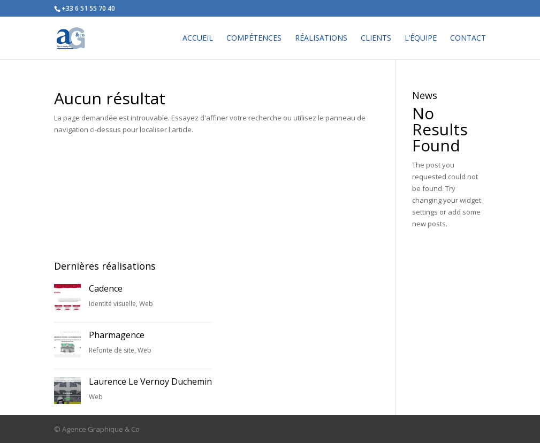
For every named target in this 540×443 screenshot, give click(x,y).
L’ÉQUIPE (421, 38)
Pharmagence (116, 335)
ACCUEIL (197, 38)
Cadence (106, 288)
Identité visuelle (112, 303)
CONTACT (468, 38)
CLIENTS (376, 38)
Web (146, 303)
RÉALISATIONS (321, 38)
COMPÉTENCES (254, 38)
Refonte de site (111, 350)
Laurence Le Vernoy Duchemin (150, 381)
